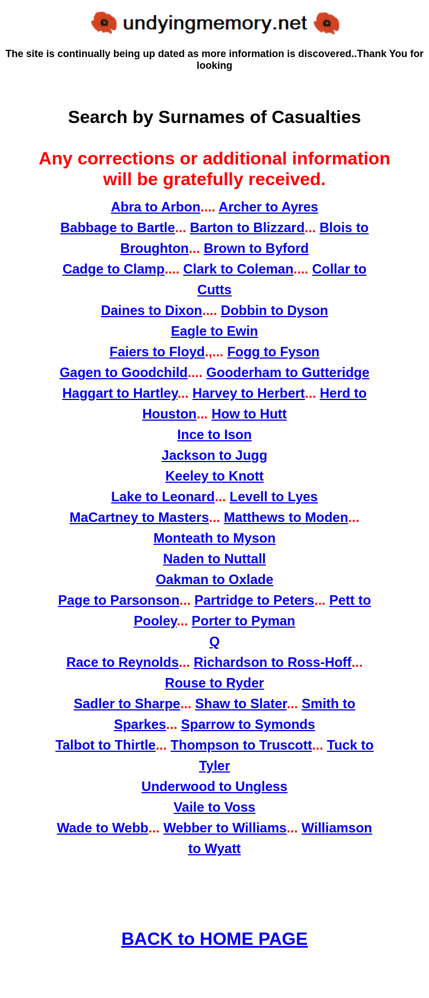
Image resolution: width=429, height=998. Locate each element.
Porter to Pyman (243, 620)
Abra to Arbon (155, 206)
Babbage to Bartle (117, 227)
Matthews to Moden (286, 517)
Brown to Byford (256, 248)
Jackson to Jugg (214, 455)
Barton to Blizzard (247, 227)
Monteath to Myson (215, 537)
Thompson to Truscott (241, 744)
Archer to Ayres (268, 206)
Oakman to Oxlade (215, 579)
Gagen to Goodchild (124, 372)
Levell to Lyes (274, 496)
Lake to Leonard (162, 496)
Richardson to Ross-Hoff (273, 662)
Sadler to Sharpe (127, 703)
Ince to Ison (214, 434)
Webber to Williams (225, 827)
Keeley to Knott (214, 475)
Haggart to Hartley (119, 393)
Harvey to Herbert (248, 393)
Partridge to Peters (254, 600)
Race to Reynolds (122, 662)
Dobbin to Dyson (274, 310)
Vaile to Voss (214, 807)
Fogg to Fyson (273, 351)
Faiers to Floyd (157, 351)
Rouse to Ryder (214, 682)
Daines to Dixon (151, 310)
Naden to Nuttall (214, 558)
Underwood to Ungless (214, 786)
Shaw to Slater (241, 703)
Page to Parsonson (118, 600)
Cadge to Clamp (114, 268)
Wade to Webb (103, 827)
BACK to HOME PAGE (214, 939)
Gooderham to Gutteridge (287, 372)
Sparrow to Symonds (248, 724)
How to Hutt (249, 413)
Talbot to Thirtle (105, 744)
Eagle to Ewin (214, 330)
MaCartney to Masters (139, 517)
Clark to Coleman (238, 268)
